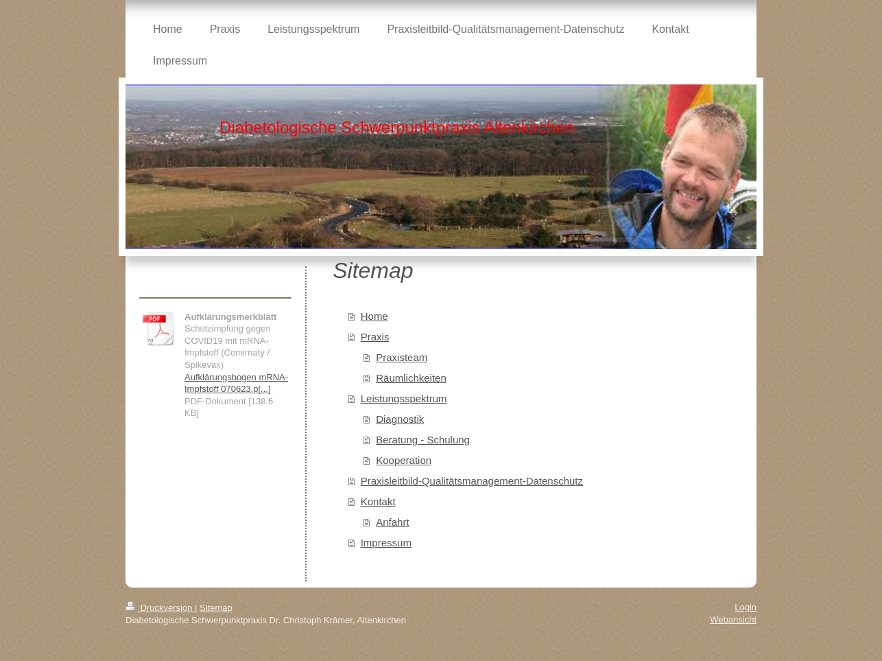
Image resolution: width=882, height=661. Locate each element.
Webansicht (733, 619)
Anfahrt (392, 522)
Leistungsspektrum (404, 398)
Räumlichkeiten (411, 378)
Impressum (386, 542)
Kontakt (378, 501)
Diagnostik (400, 419)
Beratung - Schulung (423, 439)
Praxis (375, 337)
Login (745, 607)
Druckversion (160, 608)
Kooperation (403, 460)
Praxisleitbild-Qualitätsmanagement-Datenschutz (472, 481)
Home (374, 316)
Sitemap (216, 608)
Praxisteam (401, 357)
